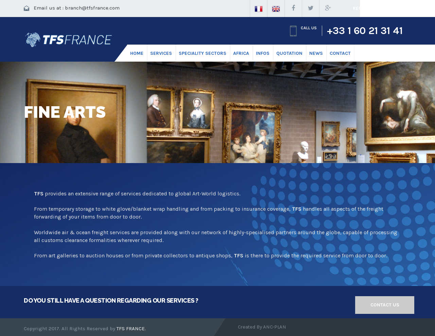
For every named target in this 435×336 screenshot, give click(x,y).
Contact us (384, 305)
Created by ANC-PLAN (262, 327)
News (316, 53)
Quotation (289, 53)
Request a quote (374, 8)
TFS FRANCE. (131, 328)
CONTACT (340, 53)
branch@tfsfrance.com (92, 8)
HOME (136, 53)
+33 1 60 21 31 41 (365, 31)
